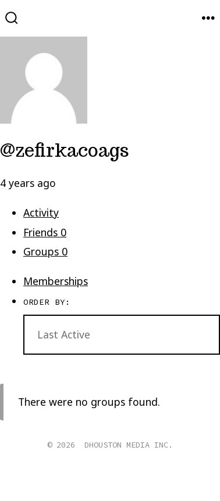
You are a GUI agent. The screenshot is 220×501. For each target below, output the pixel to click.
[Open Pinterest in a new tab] (152, 481)
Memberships (55, 281)
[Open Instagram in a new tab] (126, 481)
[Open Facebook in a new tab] (68, 481)
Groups (45, 251)
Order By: (46, 302)
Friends (44, 232)
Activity (41, 212)
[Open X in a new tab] (97, 481)
